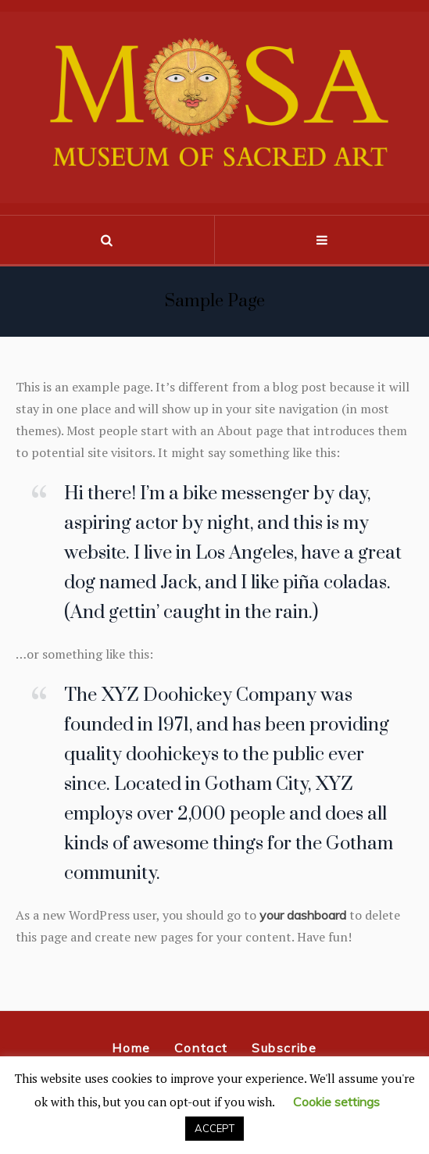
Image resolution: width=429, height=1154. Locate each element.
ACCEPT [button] (214, 1128)
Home (131, 1048)
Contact (201, 1048)
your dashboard (302, 915)
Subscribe (284, 1048)
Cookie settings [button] (336, 1101)
